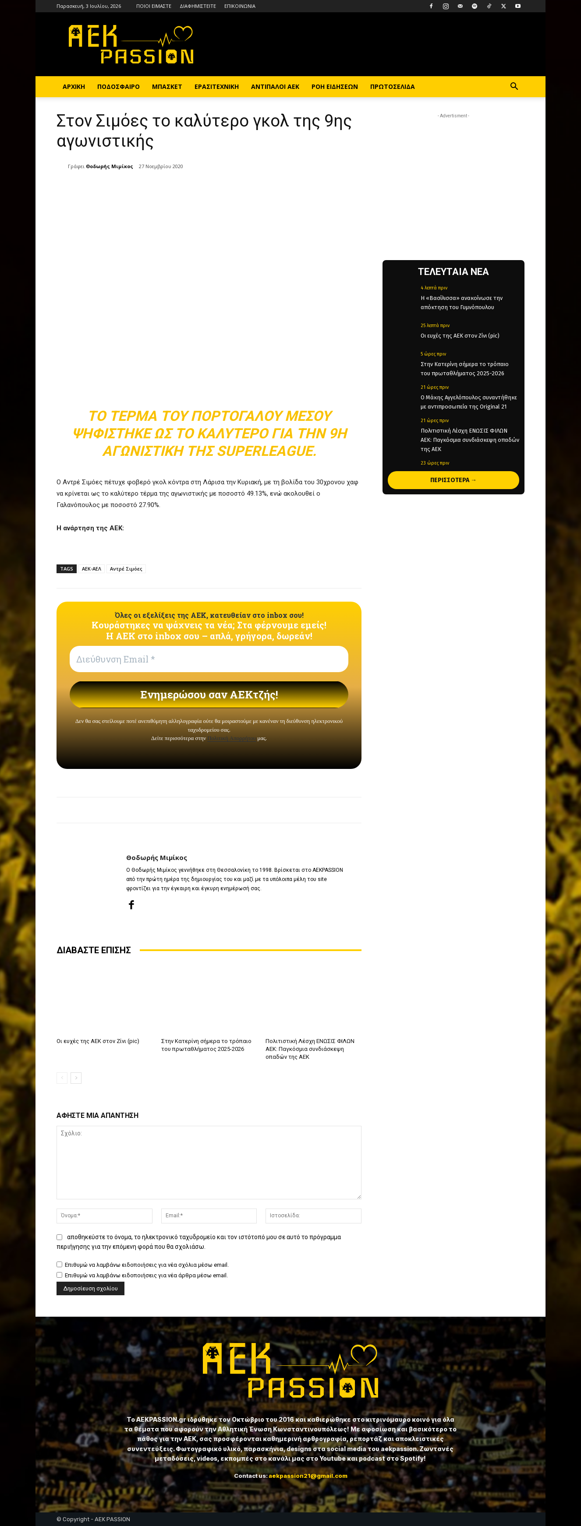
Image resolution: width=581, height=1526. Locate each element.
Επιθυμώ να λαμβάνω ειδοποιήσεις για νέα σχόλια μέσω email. (147, 1265)
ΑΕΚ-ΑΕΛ (91, 568)
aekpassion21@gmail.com (308, 1475)
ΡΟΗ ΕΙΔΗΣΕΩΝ (335, 86)
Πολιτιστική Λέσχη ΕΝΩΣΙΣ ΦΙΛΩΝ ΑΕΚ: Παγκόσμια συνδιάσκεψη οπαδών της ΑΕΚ (310, 1049)
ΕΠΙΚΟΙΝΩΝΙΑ (239, 6)
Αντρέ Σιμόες (126, 568)
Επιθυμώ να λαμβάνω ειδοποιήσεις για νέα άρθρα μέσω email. (146, 1275)
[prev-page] (62, 1078)
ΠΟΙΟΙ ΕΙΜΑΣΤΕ (153, 6)
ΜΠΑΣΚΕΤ (167, 86)
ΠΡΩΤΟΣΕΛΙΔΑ (392, 86)
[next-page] (76, 1078)
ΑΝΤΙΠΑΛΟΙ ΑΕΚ (275, 86)
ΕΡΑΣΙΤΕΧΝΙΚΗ (217, 86)
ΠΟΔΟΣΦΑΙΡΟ (118, 86)
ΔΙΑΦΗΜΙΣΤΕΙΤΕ (198, 6)
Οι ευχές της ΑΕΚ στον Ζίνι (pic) (98, 1041)
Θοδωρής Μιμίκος (109, 166)
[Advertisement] (453, 175)
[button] (513, 87)
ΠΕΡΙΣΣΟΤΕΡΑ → (453, 480)
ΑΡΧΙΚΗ (74, 86)
